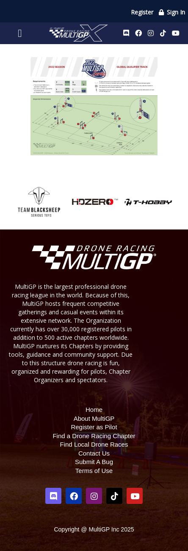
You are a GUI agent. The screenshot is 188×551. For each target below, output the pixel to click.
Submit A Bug (94, 461)
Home (94, 409)
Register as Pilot (94, 427)
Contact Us (94, 453)
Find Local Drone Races (94, 444)
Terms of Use (94, 470)
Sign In (171, 12)
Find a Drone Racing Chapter (94, 435)
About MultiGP (94, 418)
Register (142, 12)
